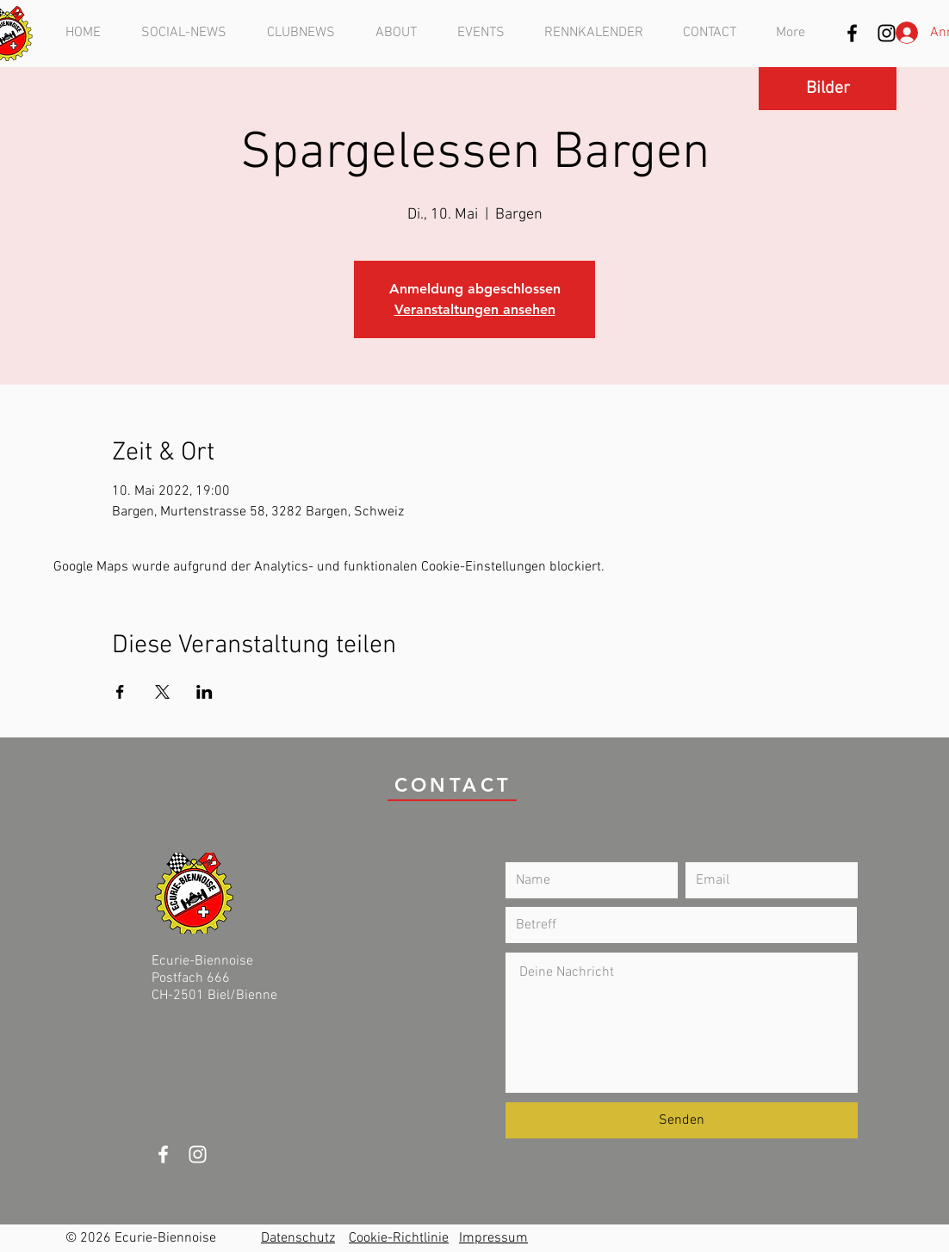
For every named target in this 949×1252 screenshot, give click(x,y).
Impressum (493, 1238)
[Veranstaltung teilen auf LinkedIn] (204, 692)
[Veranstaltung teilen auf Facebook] (120, 692)
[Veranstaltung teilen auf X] (162, 692)
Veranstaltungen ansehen (474, 309)
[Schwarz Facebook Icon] (852, 33)
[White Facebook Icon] (163, 1154)
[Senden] (682, 1120)
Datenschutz (298, 1238)
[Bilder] (827, 88)
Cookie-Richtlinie (399, 1238)
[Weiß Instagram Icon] (197, 1154)
